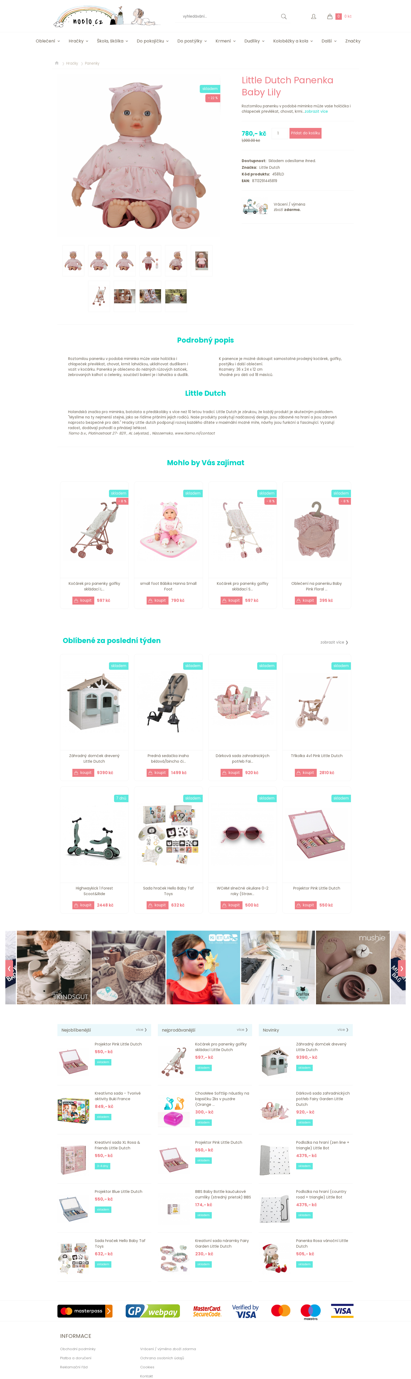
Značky (353, 41)
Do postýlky (189, 41)
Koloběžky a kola (290, 41)
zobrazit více (316, 111)
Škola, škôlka (110, 41)
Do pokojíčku (150, 41)
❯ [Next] (402, 968)
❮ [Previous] (9, 968)
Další (327, 41)
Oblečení (45, 41)
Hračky (76, 41)
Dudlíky (252, 41)
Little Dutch (268, 167)
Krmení (223, 41)
